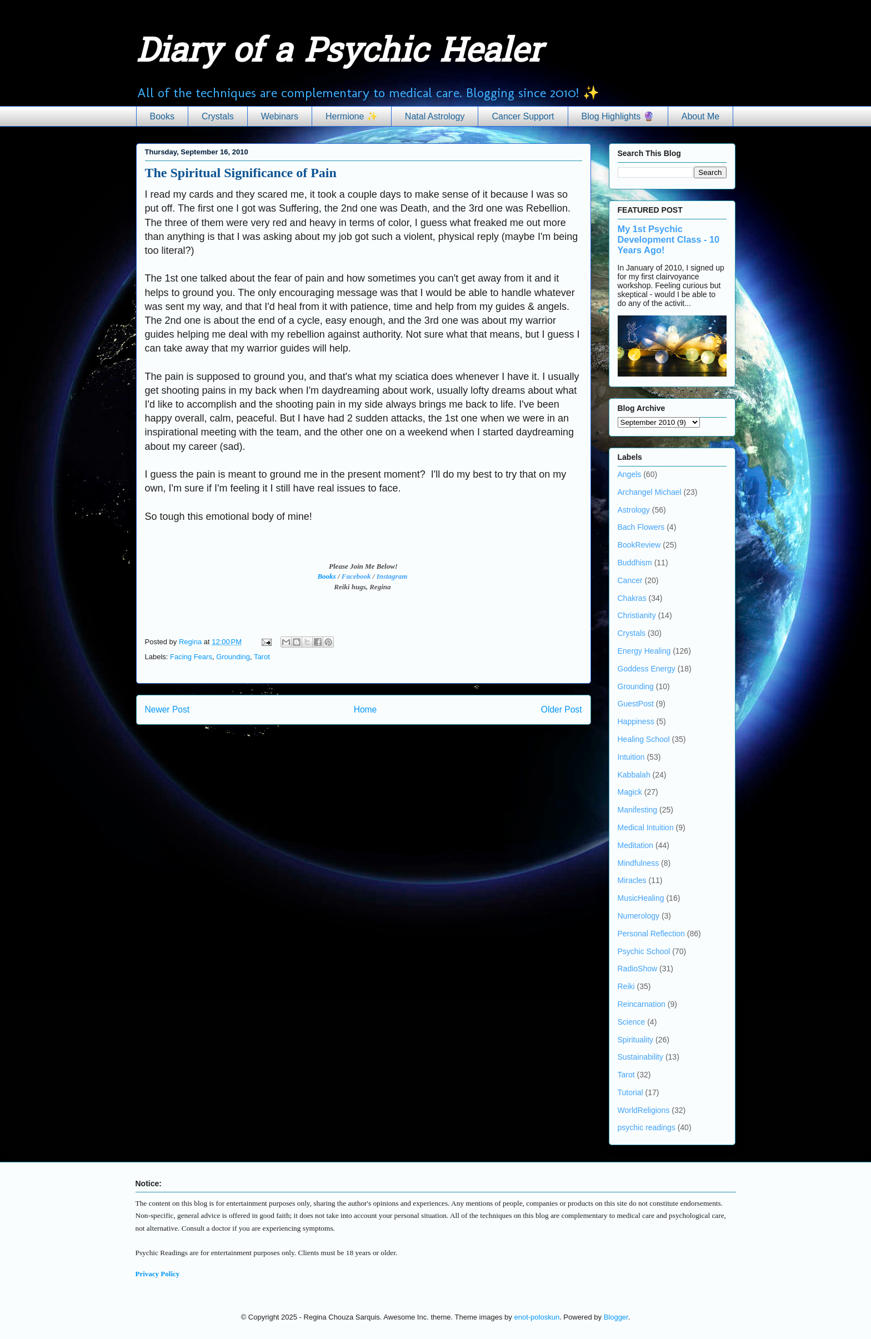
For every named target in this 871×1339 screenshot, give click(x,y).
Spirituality (636, 1039)
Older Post (561, 709)
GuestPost (636, 703)
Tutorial (630, 1092)
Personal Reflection (651, 933)
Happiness (636, 721)
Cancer (630, 580)
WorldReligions (644, 1110)
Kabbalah (634, 774)
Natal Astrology (435, 116)
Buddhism (635, 562)
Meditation (636, 845)
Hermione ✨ (352, 116)
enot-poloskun (536, 1317)
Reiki (626, 986)
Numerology (638, 915)
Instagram (392, 576)
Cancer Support (523, 116)
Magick (630, 792)
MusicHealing (641, 898)
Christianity (637, 615)
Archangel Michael (650, 492)
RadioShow (638, 968)
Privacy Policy (158, 1274)
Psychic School (644, 951)
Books (162, 116)
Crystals (218, 116)
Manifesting (638, 809)
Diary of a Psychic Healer (339, 53)
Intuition (631, 757)
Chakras (632, 598)
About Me (700, 116)
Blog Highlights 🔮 (618, 116)
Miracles (632, 880)
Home (365, 709)
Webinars (279, 116)
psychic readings (646, 1127)
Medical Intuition (646, 827)
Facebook (356, 576)
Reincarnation (641, 1004)
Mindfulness (638, 863)
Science (631, 1021)
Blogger (616, 1317)
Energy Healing (644, 650)
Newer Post (167, 709)
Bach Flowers (641, 527)
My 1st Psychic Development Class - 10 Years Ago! (669, 239)
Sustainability (641, 1056)
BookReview (639, 544)
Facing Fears (191, 657)
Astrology (634, 509)
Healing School (644, 739)
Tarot (262, 657)
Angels (630, 474)
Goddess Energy (646, 668)
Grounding (233, 657)
